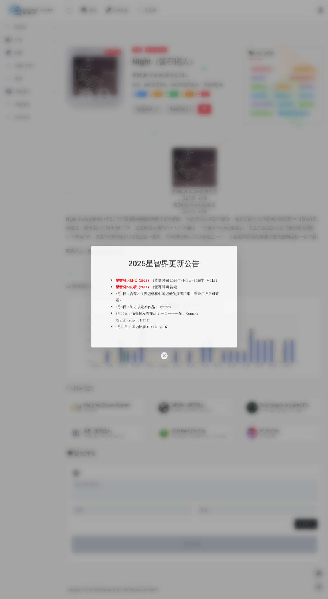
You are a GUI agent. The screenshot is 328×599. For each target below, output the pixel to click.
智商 (258, 87)
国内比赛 (261, 104)
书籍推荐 (303, 69)
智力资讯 (261, 113)
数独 (282, 96)
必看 (282, 87)
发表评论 (306, 524)
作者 (307, 87)
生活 (307, 96)
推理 (258, 78)
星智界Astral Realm (108, 590)
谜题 (258, 96)
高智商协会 (213, 84)
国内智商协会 (156, 50)
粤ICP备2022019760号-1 (142, 590)
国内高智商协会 (184, 84)
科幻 (286, 104)
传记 (307, 104)
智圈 (137, 50)
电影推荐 (261, 69)
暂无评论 (85, 453)
